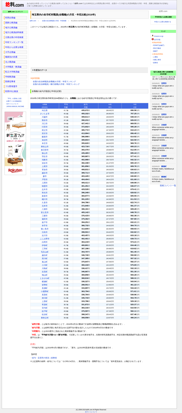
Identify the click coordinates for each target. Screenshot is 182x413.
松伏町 (45, 314)
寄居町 (45, 304)
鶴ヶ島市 (45, 229)
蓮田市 (45, 219)
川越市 (45, 117)
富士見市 (45, 212)
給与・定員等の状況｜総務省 (44, 358)
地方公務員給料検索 (14, 32)
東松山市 (45, 146)
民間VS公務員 (11, 91)
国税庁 (155, 51)
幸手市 (45, 225)
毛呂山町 (45, 252)
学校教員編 (10, 77)
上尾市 (45, 166)
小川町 (45, 265)
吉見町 (45, 272)
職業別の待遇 (11, 57)
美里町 (45, 295)
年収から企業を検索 (14, 47)
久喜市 (45, 202)
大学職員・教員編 (13, 67)
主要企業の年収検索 (14, 37)
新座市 (45, 196)
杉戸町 (45, 311)
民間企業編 (10, 18)
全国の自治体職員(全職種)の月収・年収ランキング (54, 81)
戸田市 (45, 179)
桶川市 (45, 199)
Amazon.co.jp (158, 36)
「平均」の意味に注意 (13, 98)
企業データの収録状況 (13, 101)
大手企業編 (10, 52)
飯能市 (45, 137)
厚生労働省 (157, 48)
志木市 (45, 189)
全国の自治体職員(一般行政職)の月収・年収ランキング (56, 84)
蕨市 (45, 176)
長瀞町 (45, 288)
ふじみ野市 (44, 239)
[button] (89, 70)
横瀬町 (45, 281)
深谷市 (45, 163)
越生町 (45, 255)
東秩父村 (45, 318)
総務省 (155, 63)
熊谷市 (45, 120)
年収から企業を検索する (162, 22)
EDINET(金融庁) (158, 45)
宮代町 (45, 308)
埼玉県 (45, 110)
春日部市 (45, 150)
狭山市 (45, 153)
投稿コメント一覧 (168, 185)
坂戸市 (45, 222)
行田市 (45, 127)
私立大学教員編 (12, 72)
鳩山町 (45, 275)
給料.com (33, 21)
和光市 (45, 193)
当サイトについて (12, 104)
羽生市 (45, 156)
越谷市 (45, 173)
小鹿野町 (45, 291)
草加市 (45, 170)
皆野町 (45, 285)
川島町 (45, 268)
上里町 (45, 301)
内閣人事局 (157, 60)
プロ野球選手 (11, 86)
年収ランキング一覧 (14, 42)
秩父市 (45, 130)
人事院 (155, 57)
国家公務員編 (11, 23)
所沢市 (45, 133)
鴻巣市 (45, 160)
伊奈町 (45, 245)
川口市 (45, 123)
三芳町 (45, 249)
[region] (89, 47)
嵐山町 (45, 262)
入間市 (45, 183)
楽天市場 (157, 40)
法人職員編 (10, 62)
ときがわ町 (44, 278)
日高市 (45, 232)
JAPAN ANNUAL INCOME (15, 106)
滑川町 (45, 258)
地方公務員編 (11, 27)
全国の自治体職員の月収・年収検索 (54, 21)
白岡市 (45, 242)
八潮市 (45, 209)
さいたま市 (44, 114)
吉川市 (45, 235)
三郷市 (45, 216)
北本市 (45, 206)
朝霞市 (45, 186)
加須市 (45, 140)
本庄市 (45, 143)
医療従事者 (10, 81)
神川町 (45, 298)
